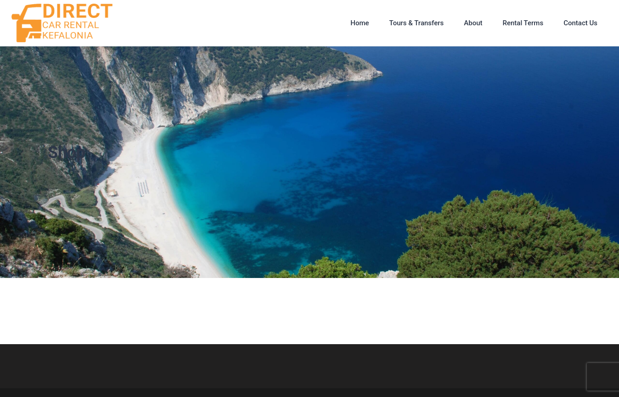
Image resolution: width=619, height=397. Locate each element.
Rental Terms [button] (522, 23)
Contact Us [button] (580, 23)
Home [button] (359, 23)
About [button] (473, 23)
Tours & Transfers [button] (416, 23)
